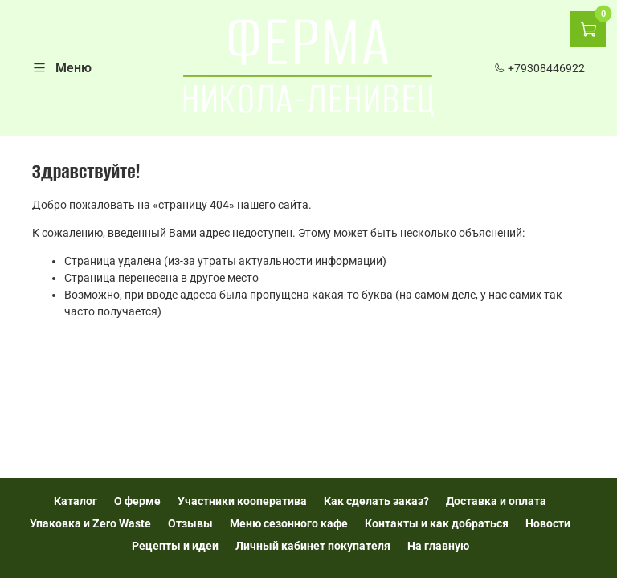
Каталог (75, 501)
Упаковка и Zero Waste (90, 523)
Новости (547, 523)
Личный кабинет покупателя (312, 545)
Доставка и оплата (496, 501)
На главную (438, 545)
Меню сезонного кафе (289, 523)
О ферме (137, 501)
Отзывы (190, 523)
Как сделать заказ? (376, 501)
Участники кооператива (242, 501)
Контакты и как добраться (437, 523)
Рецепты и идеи (175, 545)
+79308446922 (539, 68)
